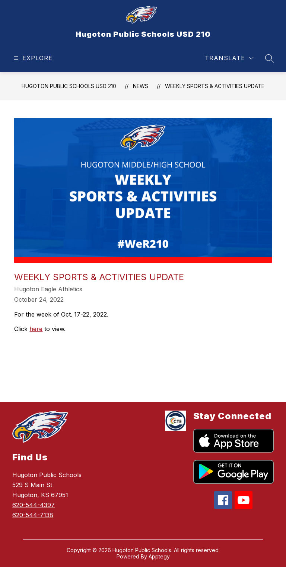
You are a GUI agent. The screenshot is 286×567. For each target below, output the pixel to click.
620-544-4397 (33, 505)
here (35, 329)
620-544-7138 (32, 515)
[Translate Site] (229, 58)
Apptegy (159, 556)
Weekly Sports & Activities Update (214, 86)
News (140, 86)
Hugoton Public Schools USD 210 (69, 86)
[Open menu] (32, 58)
